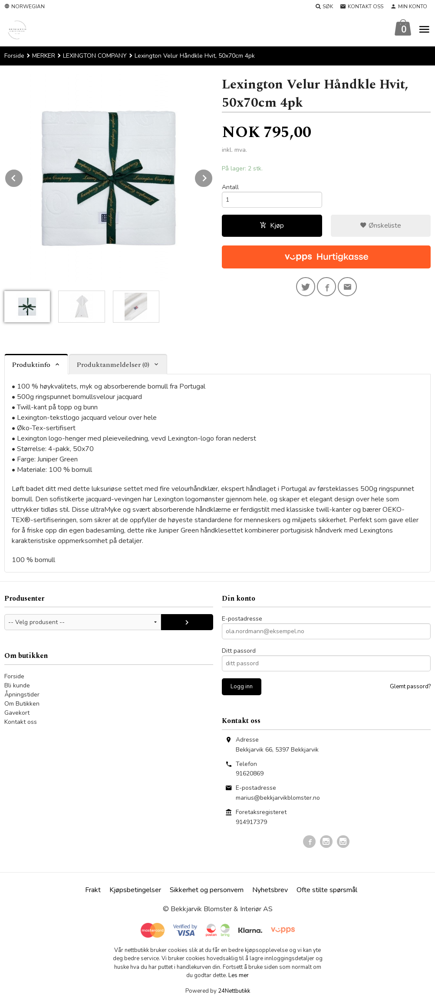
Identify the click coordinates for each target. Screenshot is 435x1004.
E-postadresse (242, 619)
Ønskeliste (380, 225)
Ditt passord (239, 651)
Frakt (93, 890)
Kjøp (272, 225)
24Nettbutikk (234, 991)
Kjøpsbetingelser (135, 890)
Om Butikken (22, 704)
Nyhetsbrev (270, 890)
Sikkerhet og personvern (207, 890)
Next (212, 176)
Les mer (238, 975)
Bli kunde (17, 685)
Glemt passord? (410, 686)
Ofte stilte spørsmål (327, 890)
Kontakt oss (20, 722)
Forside (14, 56)
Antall (230, 187)
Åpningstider (22, 694)
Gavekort (17, 713)
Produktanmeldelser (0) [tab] (112, 365)
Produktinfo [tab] (31, 365)
